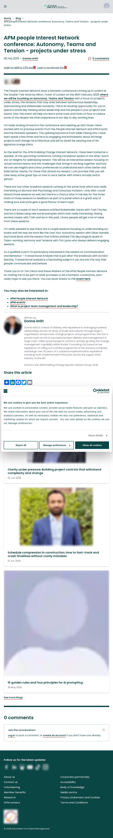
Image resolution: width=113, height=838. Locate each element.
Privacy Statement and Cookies (80, 797)
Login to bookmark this (52, 67)
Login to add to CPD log (20, 67)
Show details (95, 435)
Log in (11, 735)
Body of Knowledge (72, 787)
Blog (18, 18)
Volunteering (12, 787)
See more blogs (13, 697)
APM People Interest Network (29, 298)
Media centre (68, 792)
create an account (54, 735)
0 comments (98, 58)
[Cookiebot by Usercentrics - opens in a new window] (95, 391)
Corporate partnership (74, 777)
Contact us (11, 782)
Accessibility (68, 782)
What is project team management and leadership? (44, 306)
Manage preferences (56, 445)
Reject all (21, 445)
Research (10, 797)
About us (9, 777)
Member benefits (15, 792)
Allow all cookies (92, 445)
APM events (17, 302)
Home (8, 18)
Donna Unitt (30, 58)
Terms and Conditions (74, 802)
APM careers (12, 802)
